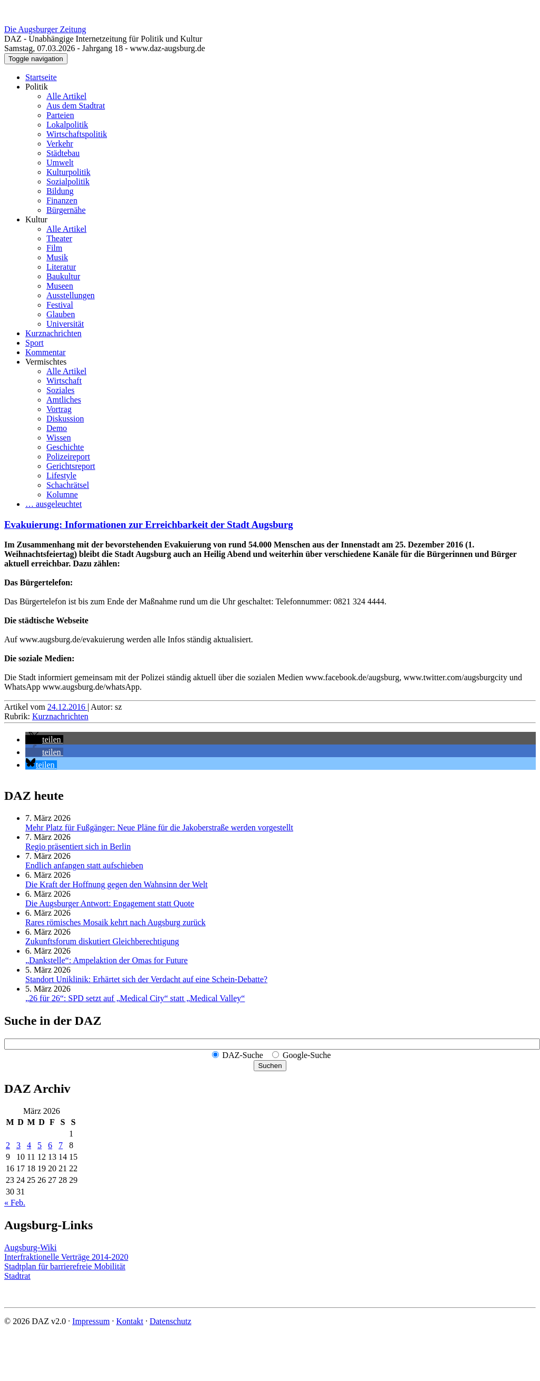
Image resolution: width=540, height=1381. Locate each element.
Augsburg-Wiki (30, 1247)
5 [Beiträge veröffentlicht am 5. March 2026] (39, 1145)
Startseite (41, 77)
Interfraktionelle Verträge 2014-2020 (66, 1256)
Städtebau (63, 153)
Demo (56, 428)
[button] (44, 739)
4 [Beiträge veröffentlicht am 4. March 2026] (29, 1145)
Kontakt (129, 1321)
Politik (36, 86)
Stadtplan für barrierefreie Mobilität (65, 1266)
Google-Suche (307, 1055)
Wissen (58, 437)
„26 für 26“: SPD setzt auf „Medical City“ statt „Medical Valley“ (135, 998)
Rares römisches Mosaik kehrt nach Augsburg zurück (115, 922)
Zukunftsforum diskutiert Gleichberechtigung (102, 941)
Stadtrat (17, 1275)
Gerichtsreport (70, 466)
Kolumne (62, 494)
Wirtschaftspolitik (76, 134)
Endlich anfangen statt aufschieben (84, 865)
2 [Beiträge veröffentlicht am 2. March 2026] (8, 1145)
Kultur (36, 219)
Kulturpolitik (68, 172)
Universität (65, 323)
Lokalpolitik (67, 124)
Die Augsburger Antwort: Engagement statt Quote (109, 903)
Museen (59, 285)
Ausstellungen (70, 295)
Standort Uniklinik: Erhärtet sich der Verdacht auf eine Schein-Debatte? (146, 979)
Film (54, 247)
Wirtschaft (64, 380)
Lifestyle (61, 475)
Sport (34, 342)
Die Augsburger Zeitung (45, 29)
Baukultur (63, 276)
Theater (59, 238)
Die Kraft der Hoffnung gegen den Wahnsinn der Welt (116, 884)
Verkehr (59, 143)
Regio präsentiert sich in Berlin (78, 846)
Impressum (91, 1321)
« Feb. (14, 1202)
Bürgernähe (65, 209)
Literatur (61, 266)
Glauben (60, 314)
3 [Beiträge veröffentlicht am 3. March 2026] (18, 1145)
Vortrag (59, 409)
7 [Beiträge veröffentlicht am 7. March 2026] (61, 1145)
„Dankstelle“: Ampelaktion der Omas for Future (106, 960)
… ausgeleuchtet (53, 503)
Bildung (60, 191)
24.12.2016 (67, 706)
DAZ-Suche (243, 1055)
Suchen (270, 1066)
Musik (57, 257)
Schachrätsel (67, 485)
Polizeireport (68, 456)
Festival (59, 304)
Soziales (60, 390)
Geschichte (65, 447)
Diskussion (65, 418)
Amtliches (63, 399)
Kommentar (45, 352)
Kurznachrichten (53, 333)
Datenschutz (170, 1321)
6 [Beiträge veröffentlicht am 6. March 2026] (50, 1145)
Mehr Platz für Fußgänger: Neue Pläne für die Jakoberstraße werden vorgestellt (159, 827)
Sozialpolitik (68, 181)
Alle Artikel (66, 96)
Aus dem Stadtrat (75, 105)
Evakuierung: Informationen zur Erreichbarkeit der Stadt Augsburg (148, 524)
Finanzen (62, 200)
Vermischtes (45, 361)
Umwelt (60, 162)
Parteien (60, 115)
